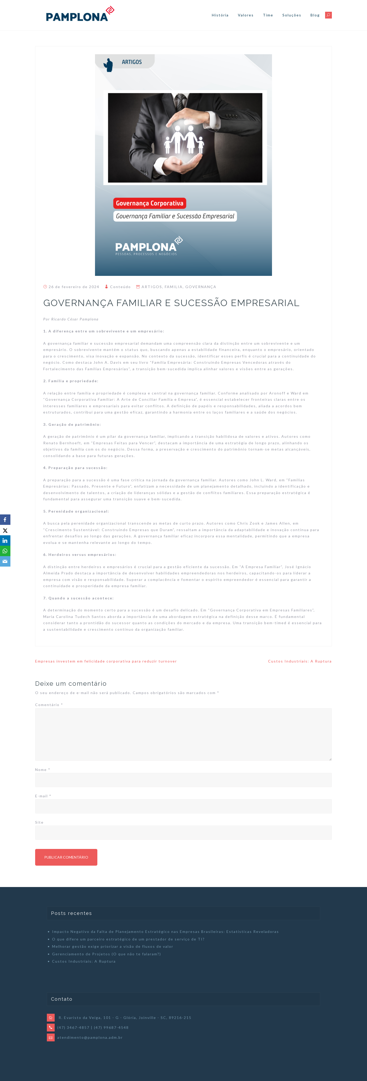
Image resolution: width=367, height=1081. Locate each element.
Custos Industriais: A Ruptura (300, 661)
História (220, 15)
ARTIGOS (152, 286)
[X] (5, 530)
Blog (315, 15)
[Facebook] (5, 519)
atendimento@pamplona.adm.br (90, 1037)
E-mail (43, 796)
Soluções (291, 15)
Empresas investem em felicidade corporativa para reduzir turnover (106, 661)
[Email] (5, 561)
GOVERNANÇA (201, 286)
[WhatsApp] (5, 551)
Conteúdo (120, 286)
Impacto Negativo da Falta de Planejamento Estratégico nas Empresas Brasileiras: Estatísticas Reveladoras (165, 931)
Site (39, 822)
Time (268, 15)
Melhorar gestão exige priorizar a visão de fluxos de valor (112, 946)
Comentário (49, 704)
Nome (42, 769)
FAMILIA (174, 286)
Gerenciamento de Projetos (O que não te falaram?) (106, 954)
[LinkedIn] (5, 540)
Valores (246, 15)
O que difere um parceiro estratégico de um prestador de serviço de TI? (128, 939)
